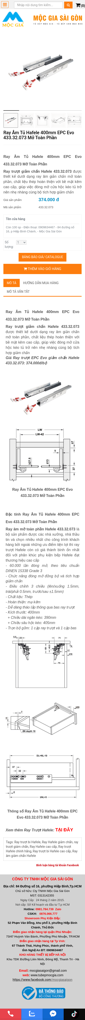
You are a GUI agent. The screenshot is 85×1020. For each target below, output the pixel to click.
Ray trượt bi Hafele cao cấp (52, 851)
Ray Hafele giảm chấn (57, 842)
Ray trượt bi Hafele (27, 842)
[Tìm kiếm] (68, 5)
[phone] (10, 1014)
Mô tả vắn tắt (18, 291)
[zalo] (32, 1014)
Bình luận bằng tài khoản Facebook (57, 865)
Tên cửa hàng (15, 219)
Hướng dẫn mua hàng (41, 283)
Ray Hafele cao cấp (43, 846)
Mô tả (11, 283)
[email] (53, 1014)
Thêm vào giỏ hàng (42, 269)
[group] (42, 71)
